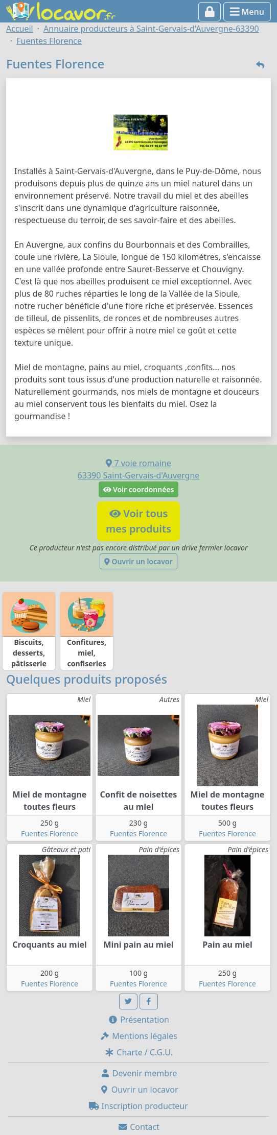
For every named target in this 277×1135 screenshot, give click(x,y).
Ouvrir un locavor (138, 561)
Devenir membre (138, 1073)
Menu (247, 11)
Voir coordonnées (138, 489)
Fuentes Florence (49, 833)
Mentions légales (138, 1036)
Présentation (138, 1019)
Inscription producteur (138, 1106)
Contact (138, 1126)
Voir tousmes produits (138, 521)
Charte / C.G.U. (138, 1052)
